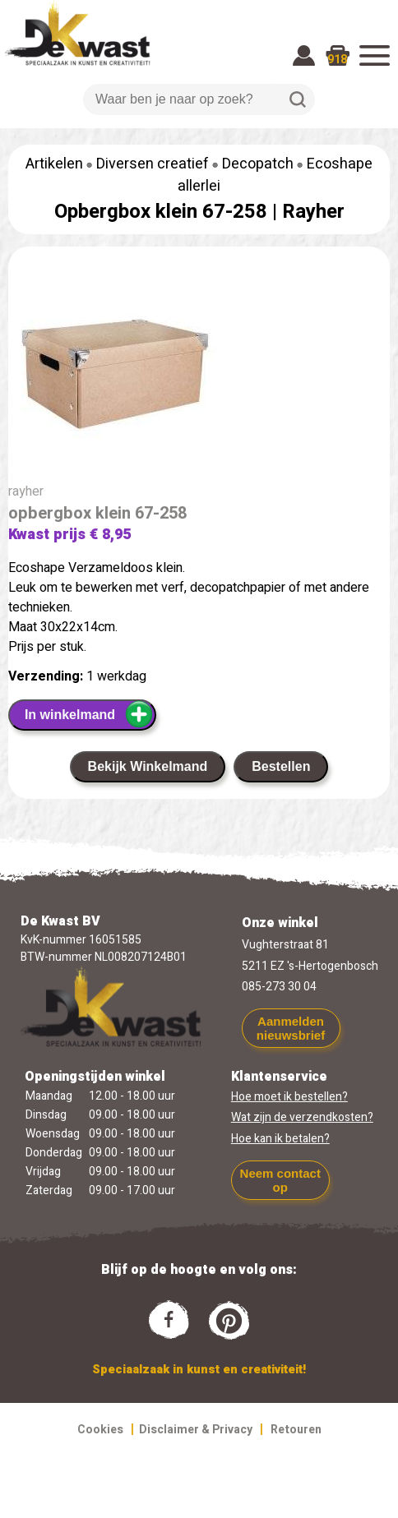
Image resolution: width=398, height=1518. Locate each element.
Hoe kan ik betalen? (280, 1138)
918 (337, 59)
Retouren (296, 1429)
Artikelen (54, 164)
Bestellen (281, 766)
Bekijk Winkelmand (148, 766)
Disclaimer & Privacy (195, 1429)
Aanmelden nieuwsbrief (291, 1028)
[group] (199, 375)
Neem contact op (280, 1180)
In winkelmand (89, 714)
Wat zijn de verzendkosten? (302, 1117)
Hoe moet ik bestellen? (289, 1096)
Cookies (100, 1429)
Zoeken (297, 99)
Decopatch (258, 164)
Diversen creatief (152, 164)
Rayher (313, 211)
